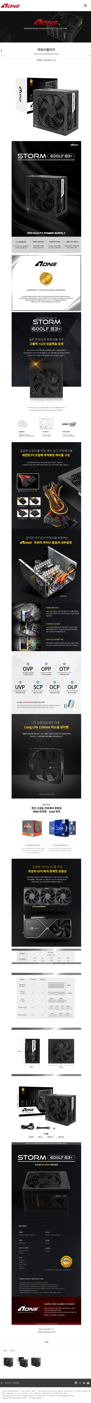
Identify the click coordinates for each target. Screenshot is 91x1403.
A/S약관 (16, 1383)
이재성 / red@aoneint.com (25, 1396)
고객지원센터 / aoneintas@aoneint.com (60, 1396)
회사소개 (8, 1383)
